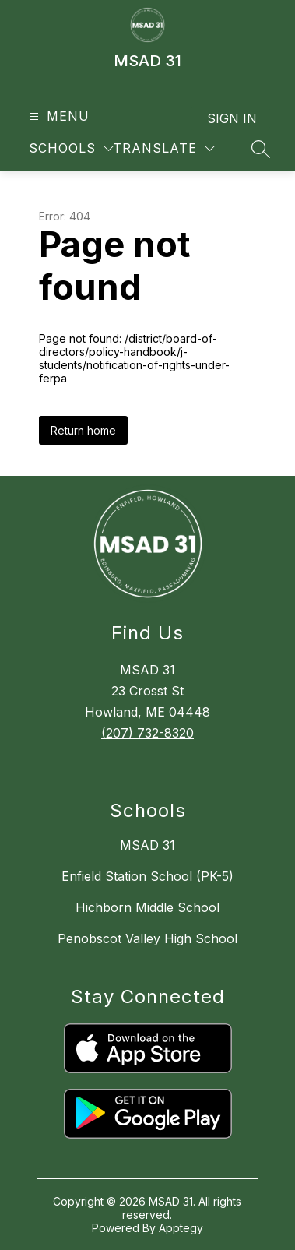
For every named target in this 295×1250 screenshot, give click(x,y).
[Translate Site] (164, 148)
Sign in (232, 118)
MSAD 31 (147, 845)
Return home (83, 430)
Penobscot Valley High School (147, 938)
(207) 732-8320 (147, 733)
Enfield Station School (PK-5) (147, 876)
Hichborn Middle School (147, 907)
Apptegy (181, 1227)
